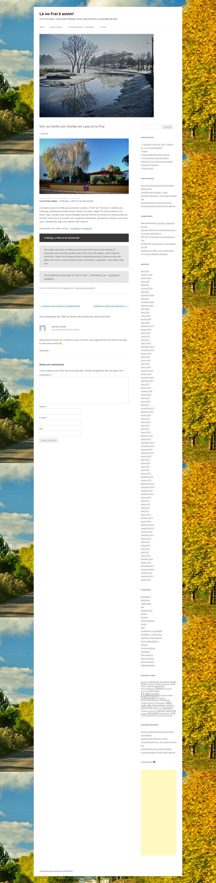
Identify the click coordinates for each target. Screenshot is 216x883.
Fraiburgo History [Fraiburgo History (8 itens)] (166, 695)
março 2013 (146, 514)
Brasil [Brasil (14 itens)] (173, 681)
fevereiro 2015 (147, 435)
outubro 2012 (146, 531)
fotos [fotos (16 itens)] (157, 691)
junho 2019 (145, 333)
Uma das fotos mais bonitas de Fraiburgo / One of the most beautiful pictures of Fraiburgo (157, 161)
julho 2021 (145, 309)
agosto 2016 (146, 394)
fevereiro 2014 (147, 476)
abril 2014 (145, 470)
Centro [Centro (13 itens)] (159, 684)
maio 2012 (145, 548)
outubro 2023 (146, 288)
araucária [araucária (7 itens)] (144, 682)
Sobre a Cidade (147, 658)
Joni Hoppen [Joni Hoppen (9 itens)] (160, 703)
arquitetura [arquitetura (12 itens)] (164, 681)
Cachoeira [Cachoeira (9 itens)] (151, 684)
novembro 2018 (147, 350)
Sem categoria (147, 655)
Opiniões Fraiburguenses (151, 638)
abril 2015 (145, 429)
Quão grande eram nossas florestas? (156, 202)
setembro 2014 (147, 452)
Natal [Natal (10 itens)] (155, 708)
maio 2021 (145, 312)
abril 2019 (145, 339)
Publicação (66, 288)
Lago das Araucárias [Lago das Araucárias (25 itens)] (153, 705)
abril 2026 (145, 271)
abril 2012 (145, 552)
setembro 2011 (147, 576)
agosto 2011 (146, 579)
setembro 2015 (147, 411)
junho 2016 (145, 401)
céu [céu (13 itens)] (163, 686)
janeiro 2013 (146, 521)
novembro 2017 (147, 377)
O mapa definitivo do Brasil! (155, 254)
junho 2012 (145, 545)
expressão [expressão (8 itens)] (144, 691)
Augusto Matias (147, 230)
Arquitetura (146, 596)
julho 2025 (145, 281)
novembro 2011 (147, 569)
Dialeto (144, 614)
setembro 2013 (147, 494)
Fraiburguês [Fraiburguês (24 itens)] (148, 697)
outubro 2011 (146, 572)
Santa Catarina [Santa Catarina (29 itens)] (166, 710)
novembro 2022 (147, 295)
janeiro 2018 (146, 374)
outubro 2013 (146, 490)
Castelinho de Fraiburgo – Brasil (154, 192)
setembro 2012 (147, 535)
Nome (43, 406)
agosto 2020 (146, 319)
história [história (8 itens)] (162, 698)
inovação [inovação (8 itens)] (144, 703)
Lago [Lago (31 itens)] (168, 702)
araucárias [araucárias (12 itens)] (153, 681)
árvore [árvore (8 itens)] (169, 715)
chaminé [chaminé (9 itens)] (166, 684)
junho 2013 (145, 504)
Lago (143, 627)
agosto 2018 (146, 353)
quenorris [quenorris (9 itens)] (152, 711)
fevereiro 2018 (147, 370)
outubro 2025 (146, 274)
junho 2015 (145, 422)
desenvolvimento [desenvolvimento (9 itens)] (147, 688)
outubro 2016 (146, 391)
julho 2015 (145, 418)
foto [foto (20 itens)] (151, 691)
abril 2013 (145, 511)
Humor (144, 624)
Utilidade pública (148, 665)
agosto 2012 (146, 538)
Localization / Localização (151, 631)
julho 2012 (145, 542)
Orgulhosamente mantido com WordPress (56, 871)
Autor (103, 27)
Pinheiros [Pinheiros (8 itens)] (144, 711)
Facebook (75, 228)
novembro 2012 (147, 528)
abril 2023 (145, 291)
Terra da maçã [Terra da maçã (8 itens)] (161, 715)
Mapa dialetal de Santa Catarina (156, 154)
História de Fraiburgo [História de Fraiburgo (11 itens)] (150, 700)
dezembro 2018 (147, 346)
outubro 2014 (146, 449)
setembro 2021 (147, 305)
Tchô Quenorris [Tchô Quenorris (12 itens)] (148, 715)
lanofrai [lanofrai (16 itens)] (170, 705)
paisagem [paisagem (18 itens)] (167, 707)
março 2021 (146, 315)
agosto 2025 (146, 278)
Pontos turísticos (148, 648)
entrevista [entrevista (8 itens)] (168, 689)
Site (41, 428)
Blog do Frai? (56, 27)
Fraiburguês (148, 761)
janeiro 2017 (146, 387)
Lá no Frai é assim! (56, 13)
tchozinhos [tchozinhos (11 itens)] (165, 713)
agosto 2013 (146, 497)
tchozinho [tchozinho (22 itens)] (154, 713)
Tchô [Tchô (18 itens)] (172, 713)
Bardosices (145, 600)
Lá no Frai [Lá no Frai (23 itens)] (147, 707)
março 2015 (146, 432)
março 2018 (146, 367)
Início (41, 27)
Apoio (145, 151)
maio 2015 (145, 425)
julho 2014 (145, 459)
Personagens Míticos (149, 641)
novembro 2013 (147, 487)
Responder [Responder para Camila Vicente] (44, 350)
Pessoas (144, 644)
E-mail (43, 417)
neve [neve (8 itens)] (160, 708)
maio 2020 (145, 322)
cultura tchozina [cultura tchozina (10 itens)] (154, 686)
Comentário (45, 375)
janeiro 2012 (146, 562)
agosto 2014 (146, 456)
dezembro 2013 (147, 483)
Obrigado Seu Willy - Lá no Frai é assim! (157, 250)
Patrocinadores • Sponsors (81, 27)
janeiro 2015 (146, 439)
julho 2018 (145, 357)
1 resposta (43, 133)
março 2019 (146, 343)
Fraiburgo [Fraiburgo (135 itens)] (150, 694)
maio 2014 (145, 466)
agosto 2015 (146, 415)
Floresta (144, 617)
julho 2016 (145, 398)
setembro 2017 (147, 381)
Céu (142, 607)
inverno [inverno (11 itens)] (151, 703)
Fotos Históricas (148, 620)
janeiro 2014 (146, 480)
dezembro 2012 (147, 524)
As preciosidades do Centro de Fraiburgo (158, 206)
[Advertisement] (159, 812)
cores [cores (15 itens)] (172, 683)
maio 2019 (145, 336)
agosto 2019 (146, 329)
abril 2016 (145, 405)
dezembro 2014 (147, 442)
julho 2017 (145, 384)
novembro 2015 (147, 408)
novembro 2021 (147, 302)
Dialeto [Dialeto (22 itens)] (159, 688)
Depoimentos (146, 610)
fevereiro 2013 (147, 518)
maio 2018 (145, 363)
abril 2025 (145, 285)
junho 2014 (145, 463)
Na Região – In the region (151, 634)
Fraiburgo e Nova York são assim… (111, 306)
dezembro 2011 (147, 566)
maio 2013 (145, 507)
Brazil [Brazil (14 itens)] (143, 683)
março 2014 (146, 473)
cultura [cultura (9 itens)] (143, 686)
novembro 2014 (147, 446)
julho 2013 (145, 500)
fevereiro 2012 (147, 559)
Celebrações (146, 603)
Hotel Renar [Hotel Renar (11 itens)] (164, 700)
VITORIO (144, 243)
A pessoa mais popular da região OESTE (59, 306)
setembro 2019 (147, 326)
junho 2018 (145, 360)
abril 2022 (145, 298)
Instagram (87, 228)
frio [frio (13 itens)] (157, 698)
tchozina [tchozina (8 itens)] (144, 713)
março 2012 (146, 555)
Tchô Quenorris (147, 662)
